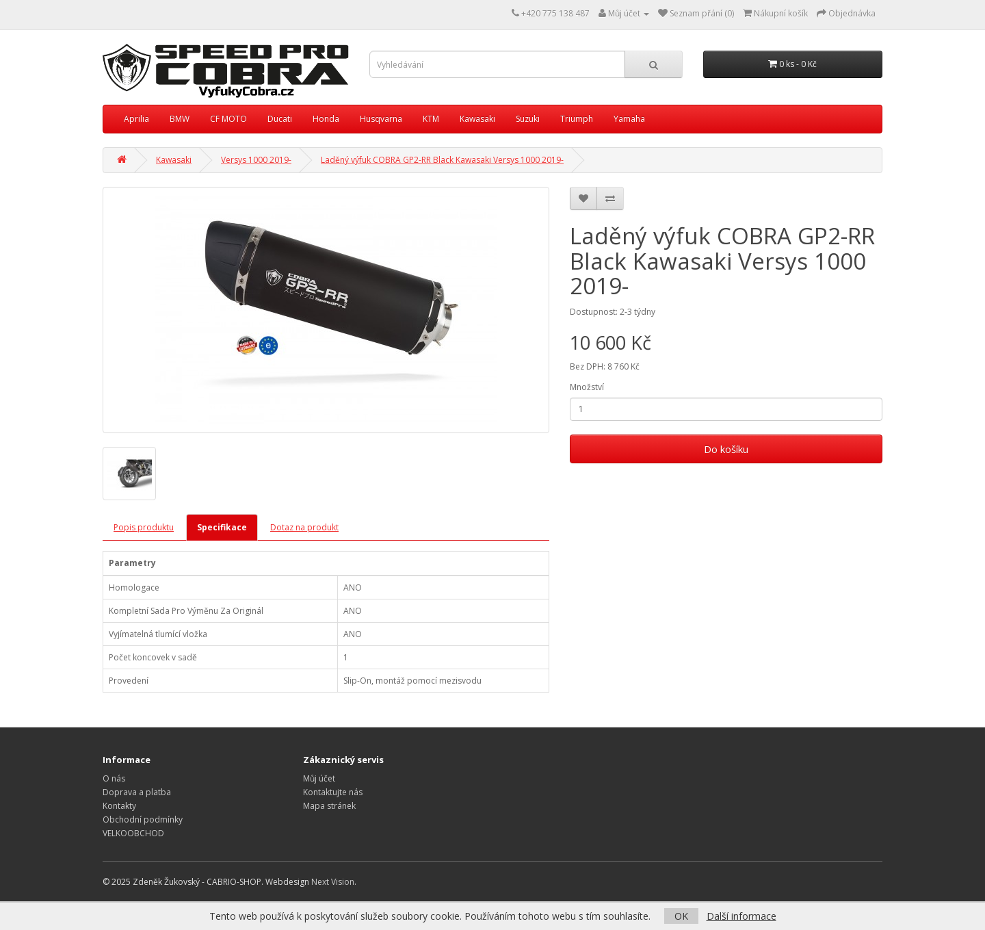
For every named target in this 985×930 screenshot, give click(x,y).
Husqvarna (381, 119)
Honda (326, 119)
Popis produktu (144, 527)
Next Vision (332, 882)
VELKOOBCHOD (133, 833)
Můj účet (319, 778)
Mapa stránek (329, 806)
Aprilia (136, 119)
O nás (114, 778)
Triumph (576, 119)
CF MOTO (228, 119)
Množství (587, 387)
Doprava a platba (137, 792)
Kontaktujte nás (333, 792)
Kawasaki (477, 119)
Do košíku (726, 449)
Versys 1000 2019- (256, 160)
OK (681, 915)
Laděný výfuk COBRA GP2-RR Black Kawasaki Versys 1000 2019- (442, 160)
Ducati (279, 119)
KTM (431, 119)
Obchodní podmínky (143, 819)
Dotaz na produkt (304, 527)
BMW (179, 119)
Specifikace (222, 527)
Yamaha (629, 119)
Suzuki (528, 119)
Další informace (741, 915)
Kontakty (119, 806)
